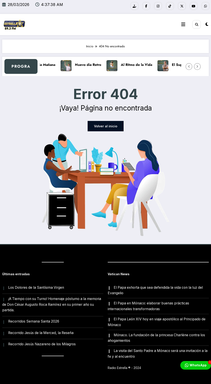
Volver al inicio (105, 126)
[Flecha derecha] (197, 66)
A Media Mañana (45, 64)
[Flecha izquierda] (189, 66)
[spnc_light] (206, 24)
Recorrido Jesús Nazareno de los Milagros (42, 344)
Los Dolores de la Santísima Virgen (36, 287)
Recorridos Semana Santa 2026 (33, 321)
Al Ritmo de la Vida (140, 64)
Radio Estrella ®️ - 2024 (124, 367)
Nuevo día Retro (92, 64)
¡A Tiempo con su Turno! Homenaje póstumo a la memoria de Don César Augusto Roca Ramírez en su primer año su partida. (51, 304)
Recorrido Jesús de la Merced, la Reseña (40, 332)
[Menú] (183, 24)
